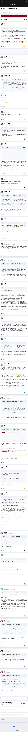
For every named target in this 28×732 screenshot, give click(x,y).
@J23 (3, 432)
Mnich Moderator (17, 147)
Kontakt (15, 729)
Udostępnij (7, 715)
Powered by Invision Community (14, 730)
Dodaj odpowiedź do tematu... (8, 709)
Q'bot (5, 143)
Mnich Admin (7, 23)
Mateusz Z (6, 363)
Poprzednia (5, 19)
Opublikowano (9, 57)
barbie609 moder (8, 650)
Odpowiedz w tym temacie (14, 15)
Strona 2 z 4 (15, 19)
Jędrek (5, 466)
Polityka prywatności (9, 729)
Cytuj (4, 46)
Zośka (5, 56)
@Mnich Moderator (4, 181)
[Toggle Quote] (2, 79)
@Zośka (18, 38)
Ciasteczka (20, 729)
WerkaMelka (5, 11)
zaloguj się (10, 704)
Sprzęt (9, 12)
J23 (4, 425)
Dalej (24, 19)
